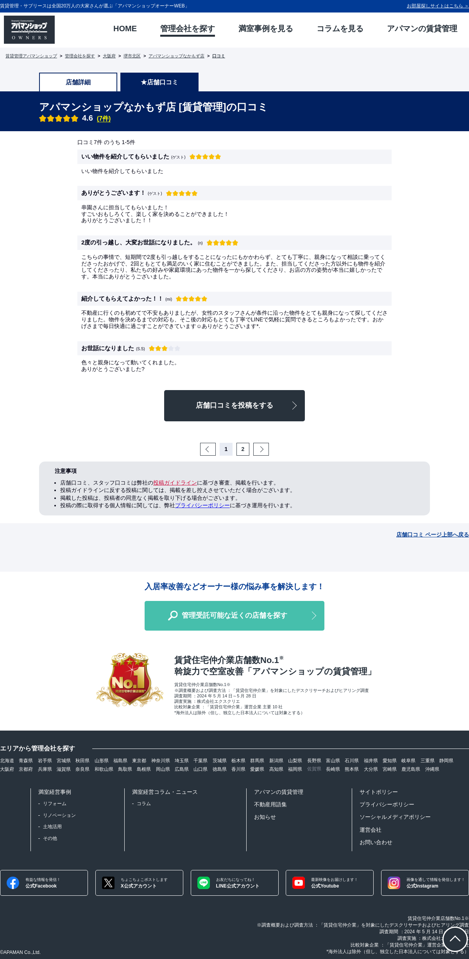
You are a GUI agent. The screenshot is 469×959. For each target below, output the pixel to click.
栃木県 (238, 760)
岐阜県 (408, 760)
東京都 (139, 760)
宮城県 (64, 760)
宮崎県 (390, 769)
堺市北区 (132, 55)
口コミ (218, 55)
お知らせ (265, 817)
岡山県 (163, 769)
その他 (50, 838)
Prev (214, 449)
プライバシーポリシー (202, 505)
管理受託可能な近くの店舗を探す (234, 615)
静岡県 (446, 760)
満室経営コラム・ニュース (165, 792)
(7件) (104, 118)
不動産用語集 (270, 804)
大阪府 (109, 55)
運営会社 (370, 830)
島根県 (144, 769)
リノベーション (59, 815)
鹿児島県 (410, 769)
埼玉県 (182, 760)
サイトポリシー (379, 792)
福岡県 (295, 769)
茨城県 (220, 760)
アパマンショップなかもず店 (176, 55)
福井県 (371, 760)
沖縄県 (432, 769)
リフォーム (54, 803)
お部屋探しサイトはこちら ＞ (438, 6)
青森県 (26, 760)
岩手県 (45, 760)
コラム (144, 803)
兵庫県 (45, 769)
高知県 (276, 769)
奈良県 (82, 769)
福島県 (120, 760)
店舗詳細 (78, 82)
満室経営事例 (54, 792)
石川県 (352, 760)
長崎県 (333, 769)
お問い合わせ (376, 842)
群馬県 (257, 760)
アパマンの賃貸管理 (278, 792)
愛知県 (390, 760)
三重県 (428, 760)
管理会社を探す (80, 55)
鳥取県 (125, 769)
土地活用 (52, 826)
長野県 (314, 760)
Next (268, 449)
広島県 (182, 769)
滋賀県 (64, 769)
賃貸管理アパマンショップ (31, 55)
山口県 (200, 769)
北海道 (7, 760)
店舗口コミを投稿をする (234, 405)
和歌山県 (104, 769)
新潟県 (276, 760)
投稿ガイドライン (175, 483)
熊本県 (352, 769)
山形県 (102, 760)
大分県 (371, 769)
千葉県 (200, 760)
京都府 (26, 769)
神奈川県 (160, 760)
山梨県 (295, 760)
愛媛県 (257, 769)
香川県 (238, 769)
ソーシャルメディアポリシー (395, 817)
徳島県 (220, 769)
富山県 (333, 760)
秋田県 (82, 760)
